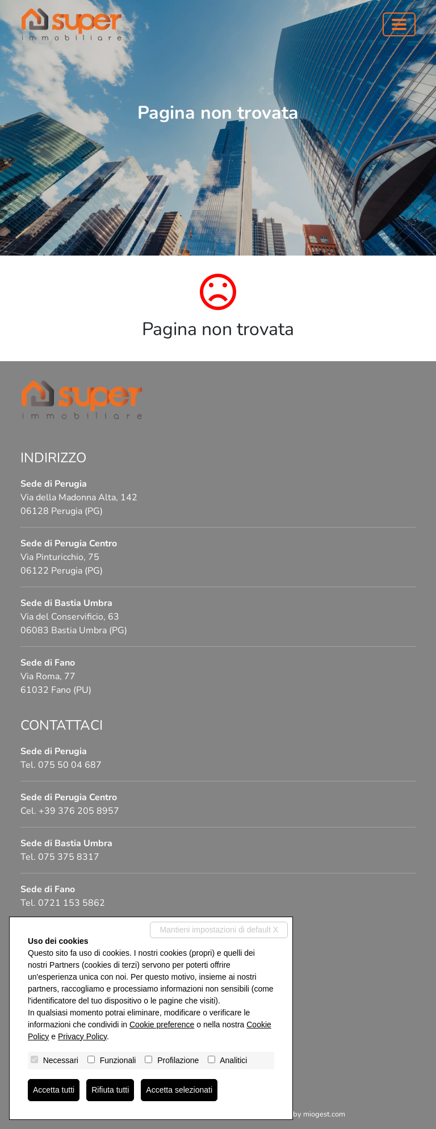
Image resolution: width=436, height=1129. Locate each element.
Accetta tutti (53, 1089)
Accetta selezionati (179, 1089)
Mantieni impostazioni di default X (219, 929)
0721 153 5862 (71, 903)
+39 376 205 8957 (79, 811)
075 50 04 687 (70, 765)
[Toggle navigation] (399, 24)
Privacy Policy (82, 1036)
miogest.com (324, 1114)
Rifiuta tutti (110, 1089)
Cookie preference (161, 1024)
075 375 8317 (68, 857)
